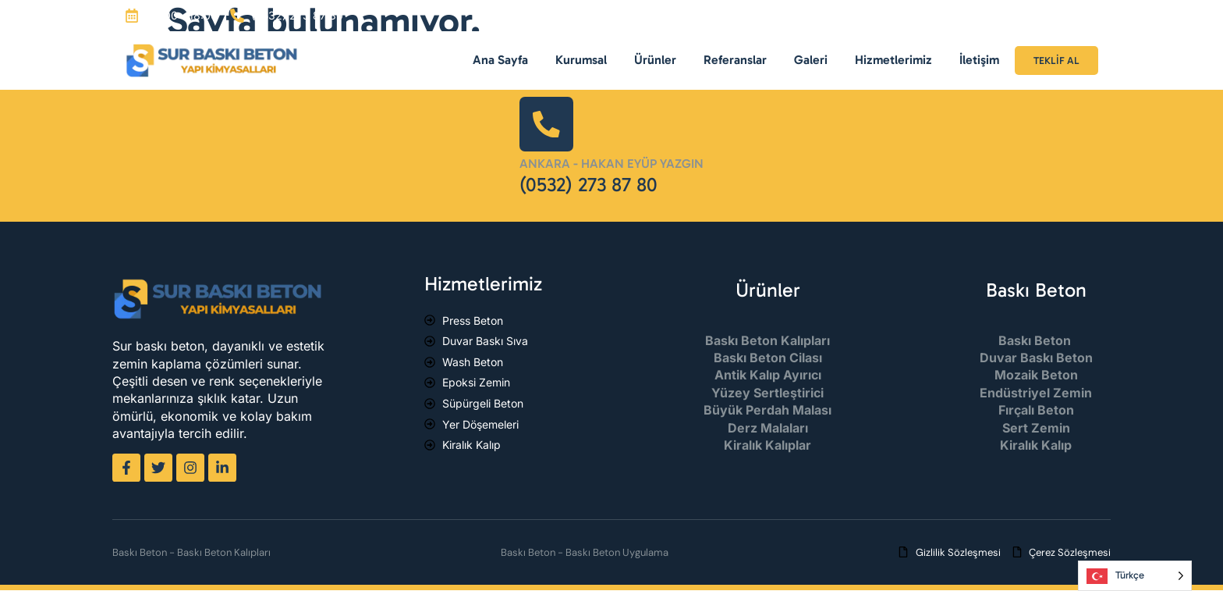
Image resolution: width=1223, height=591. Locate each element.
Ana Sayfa (500, 59)
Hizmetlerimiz (893, 59)
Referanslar (735, 59)
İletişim (979, 59)
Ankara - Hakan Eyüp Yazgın (611, 164)
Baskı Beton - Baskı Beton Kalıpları (191, 552)
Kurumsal (581, 59)
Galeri (811, 59)
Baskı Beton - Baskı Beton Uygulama (584, 552)
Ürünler (655, 59)
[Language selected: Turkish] (1135, 576)
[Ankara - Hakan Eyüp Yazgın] (546, 124)
